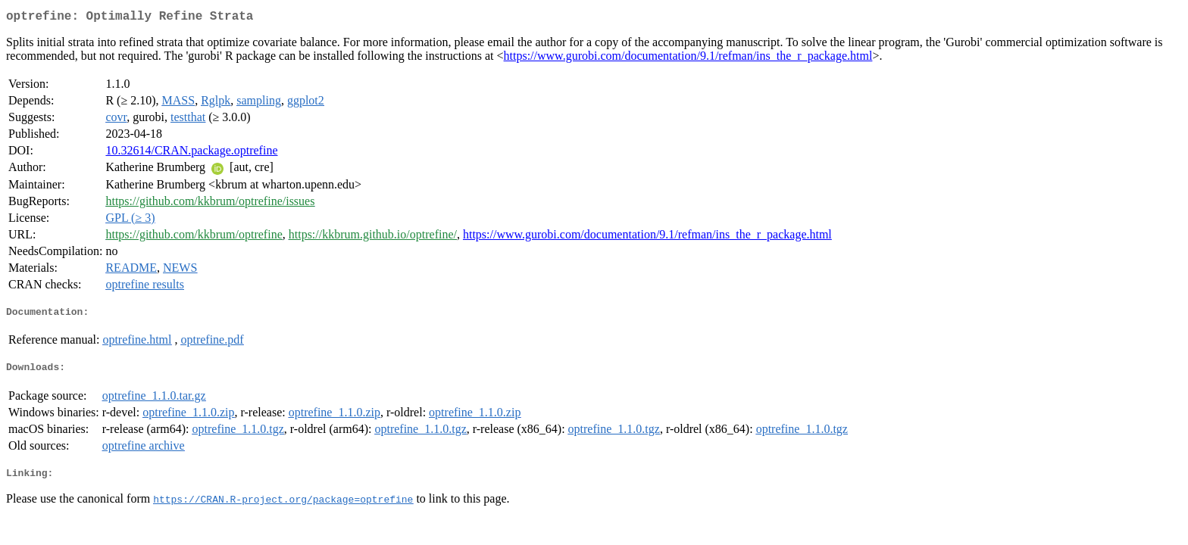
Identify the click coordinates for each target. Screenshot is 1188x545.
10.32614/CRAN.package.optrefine (191, 153)
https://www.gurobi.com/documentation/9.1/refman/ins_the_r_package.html (688, 58)
